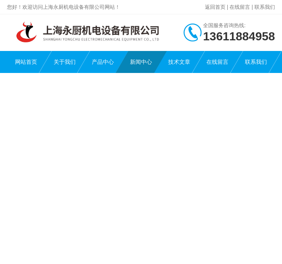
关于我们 (65, 62)
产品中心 (103, 62)
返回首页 (215, 7)
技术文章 (179, 62)
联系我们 (264, 7)
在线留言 (239, 7)
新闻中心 (141, 62)
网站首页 (26, 62)
